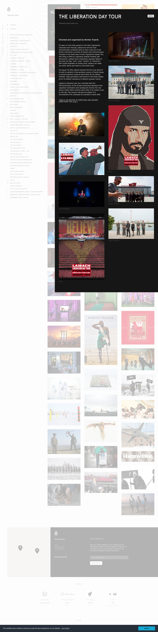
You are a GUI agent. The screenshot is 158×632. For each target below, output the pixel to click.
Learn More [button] (65, 628)
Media (150, 17)
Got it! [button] (147, 628)
